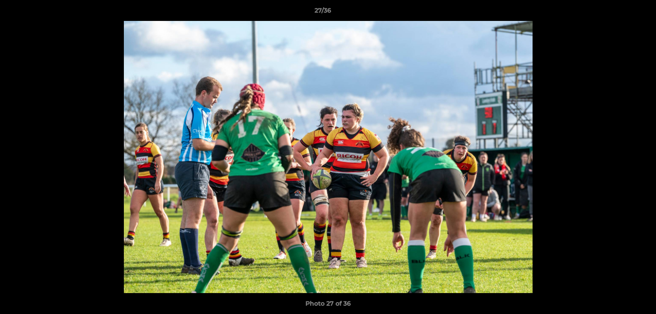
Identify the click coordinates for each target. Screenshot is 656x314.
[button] (619, 13)
